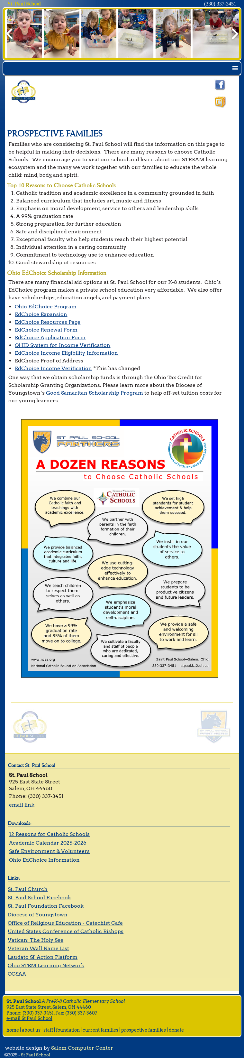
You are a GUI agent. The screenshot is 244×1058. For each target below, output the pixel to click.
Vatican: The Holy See (35, 940)
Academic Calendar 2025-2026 (47, 843)
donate (176, 1030)
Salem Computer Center (82, 1048)
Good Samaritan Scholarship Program (94, 393)
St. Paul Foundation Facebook (46, 906)
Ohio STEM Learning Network (46, 965)
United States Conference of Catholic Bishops (65, 931)
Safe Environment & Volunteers (49, 851)
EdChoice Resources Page (47, 322)
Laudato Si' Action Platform (42, 957)
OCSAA (17, 974)
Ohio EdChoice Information (44, 860)
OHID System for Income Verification (62, 345)
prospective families (143, 1030)
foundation (68, 1030)
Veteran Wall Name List (38, 948)
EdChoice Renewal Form (46, 330)
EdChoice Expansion (41, 314)
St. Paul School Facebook (39, 897)
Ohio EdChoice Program (46, 307)
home (12, 1030)
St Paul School (35, 1055)
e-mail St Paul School (29, 1018)
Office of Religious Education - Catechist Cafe (65, 923)
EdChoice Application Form (50, 337)
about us (31, 1030)
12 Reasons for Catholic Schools (49, 834)
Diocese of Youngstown (38, 915)
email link (21, 805)
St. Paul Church (28, 889)
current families (100, 1030)
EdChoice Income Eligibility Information (67, 353)
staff (48, 1030)
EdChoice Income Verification (53, 368)
